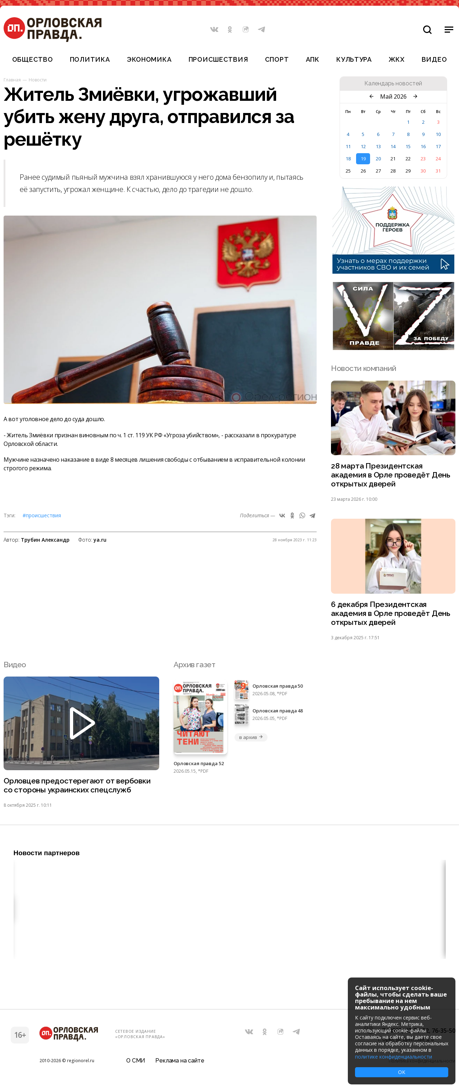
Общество (32, 59)
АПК (313, 59)
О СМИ (135, 1061)
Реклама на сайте (179, 1061)
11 (348, 146)
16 (423, 146)
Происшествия (218, 59)
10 (438, 134)
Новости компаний (363, 368)
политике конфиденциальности (393, 1056)
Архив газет (194, 664)
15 (408, 146)
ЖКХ (396, 59)
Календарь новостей (393, 83)
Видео (434, 59)
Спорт (277, 59)
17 (438, 146)
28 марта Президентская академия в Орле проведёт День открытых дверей (390, 475)
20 (378, 158)
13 (378, 146)
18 (348, 158)
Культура (354, 59)
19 (363, 158)
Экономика (149, 59)
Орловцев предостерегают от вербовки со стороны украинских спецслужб (77, 786)
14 (393, 146)
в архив (251, 737)
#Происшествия (42, 515)
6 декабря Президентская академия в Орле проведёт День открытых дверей (390, 613)
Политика (90, 59)
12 (363, 146)
